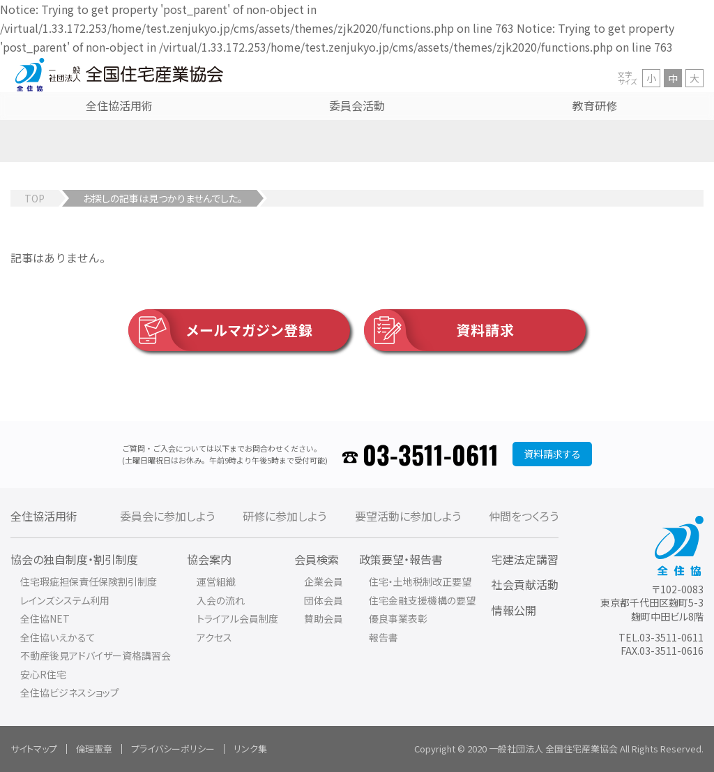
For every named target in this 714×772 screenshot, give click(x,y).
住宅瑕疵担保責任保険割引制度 (88, 581)
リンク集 (250, 748)
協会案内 (209, 559)
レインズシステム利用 (64, 600)
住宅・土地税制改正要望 (420, 581)
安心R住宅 (43, 674)
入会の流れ (221, 600)
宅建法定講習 (525, 559)
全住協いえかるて (58, 637)
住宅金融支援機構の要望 (422, 600)
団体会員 (323, 600)
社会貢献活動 (525, 584)
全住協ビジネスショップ (69, 692)
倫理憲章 (94, 748)
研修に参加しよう (284, 515)
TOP (34, 198)
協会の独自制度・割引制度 (74, 559)
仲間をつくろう (524, 515)
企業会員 (323, 581)
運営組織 (216, 581)
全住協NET (45, 618)
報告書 (383, 637)
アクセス (214, 637)
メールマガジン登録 (220, 330)
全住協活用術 (43, 515)
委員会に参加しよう (167, 515)
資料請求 (439, 330)
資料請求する (552, 454)
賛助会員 (323, 618)
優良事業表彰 (398, 618)
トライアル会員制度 (237, 618)
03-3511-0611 (431, 454)
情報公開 (514, 610)
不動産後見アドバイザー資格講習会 (95, 655)
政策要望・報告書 (401, 559)
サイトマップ (33, 748)
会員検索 (316, 559)
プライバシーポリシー (173, 748)
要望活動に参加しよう (408, 515)
